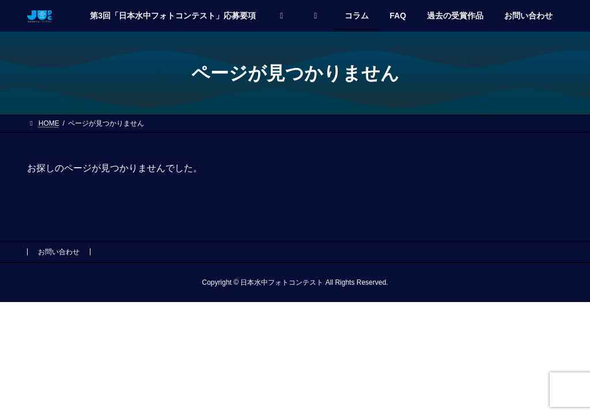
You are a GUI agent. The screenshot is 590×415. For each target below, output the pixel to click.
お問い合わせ (59, 252)
